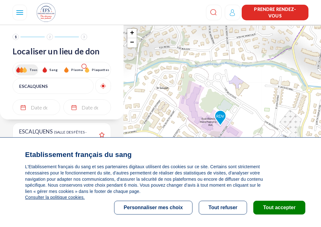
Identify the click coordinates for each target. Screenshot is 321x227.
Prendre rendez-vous (275, 12)
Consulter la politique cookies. (55, 197)
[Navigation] (20, 12)
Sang (54, 70)
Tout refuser (222, 207)
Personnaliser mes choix (153, 207)
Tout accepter (279, 207)
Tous (33, 70)
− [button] (132, 43)
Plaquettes (100, 70)
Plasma (77, 70)
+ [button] (132, 33)
